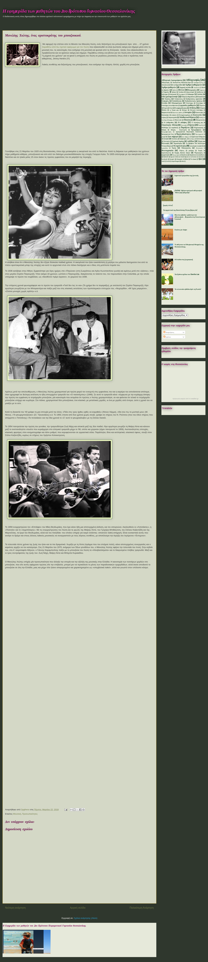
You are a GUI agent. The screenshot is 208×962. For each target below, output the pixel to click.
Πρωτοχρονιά (199, 134)
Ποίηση (164, 130)
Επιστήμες (199, 103)
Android (165, 157)
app (171, 157)
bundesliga (183, 157)
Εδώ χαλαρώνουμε (170, 97)
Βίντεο (181, 90)
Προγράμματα (196, 130)
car (189, 157)
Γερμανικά (202, 90)
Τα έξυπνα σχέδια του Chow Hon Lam (187, 274)
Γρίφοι (174, 92)
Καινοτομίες (199, 112)
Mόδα (186, 159)
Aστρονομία (176, 155)
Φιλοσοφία (199, 148)
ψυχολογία (165, 155)
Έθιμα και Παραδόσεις (188, 97)
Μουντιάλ (178, 120)
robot (163, 161)
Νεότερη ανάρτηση (15, 907)
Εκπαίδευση (176, 101)
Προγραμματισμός (166, 132)
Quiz (200, 159)
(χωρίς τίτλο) (168, 205)
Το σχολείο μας (179, 146)
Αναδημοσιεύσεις (198, 82)
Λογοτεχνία (172, 117)
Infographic (179, 159)
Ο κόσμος (182, 122)
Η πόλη (193, 108)
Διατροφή (173, 94)
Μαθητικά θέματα (188, 117)
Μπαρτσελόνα (200, 120)
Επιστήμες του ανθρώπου (170, 105)
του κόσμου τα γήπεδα (196, 146)
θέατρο (184, 110)
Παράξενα (185, 128)
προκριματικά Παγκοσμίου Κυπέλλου (189, 132)
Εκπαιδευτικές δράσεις (193, 101)
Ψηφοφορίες (198, 153)
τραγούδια (165, 148)
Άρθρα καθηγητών (194, 85)
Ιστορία (188, 112)
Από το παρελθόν (176, 85)
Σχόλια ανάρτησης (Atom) (85, 918)
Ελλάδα (164, 103)
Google (172, 159)
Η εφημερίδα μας (180, 108)
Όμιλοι (192, 125)
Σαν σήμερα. (185, 137)
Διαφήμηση (182, 94)
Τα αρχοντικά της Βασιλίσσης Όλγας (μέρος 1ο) (180, 210)
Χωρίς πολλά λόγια (182, 153)
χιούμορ (191, 150)
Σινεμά (165, 139)
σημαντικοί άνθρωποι (198, 137)
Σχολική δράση (178, 141)
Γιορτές (166, 92)
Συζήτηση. (183, 139)
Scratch (168, 161)
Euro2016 (201, 157)
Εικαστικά (201, 97)
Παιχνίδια (201, 125)
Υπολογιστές (186, 148)
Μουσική (17, 814)
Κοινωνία (197, 115)
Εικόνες (168, 99)
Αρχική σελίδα (77, 907)
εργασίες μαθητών (188, 105)
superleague (175, 161)
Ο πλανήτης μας (197, 122)
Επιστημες (189, 103)
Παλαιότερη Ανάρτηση (142, 907)
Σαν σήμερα (173, 137)
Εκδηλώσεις (179, 99)
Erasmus (194, 157)
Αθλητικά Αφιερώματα (172, 80)
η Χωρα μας (174, 110)
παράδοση (174, 127)
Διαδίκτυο (200, 92)
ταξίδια (190, 141)
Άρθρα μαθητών (169, 87)
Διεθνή (199, 94)
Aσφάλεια (184, 155)
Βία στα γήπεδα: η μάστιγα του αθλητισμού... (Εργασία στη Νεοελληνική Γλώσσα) (190, 217)
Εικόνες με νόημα (181, 230)
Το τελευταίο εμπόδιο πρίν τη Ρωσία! (188, 289)
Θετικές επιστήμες (196, 110)
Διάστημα (165, 94)
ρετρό (163, 137)
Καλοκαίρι (165, 115)
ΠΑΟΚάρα (165, 127)
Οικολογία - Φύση (169, 125)
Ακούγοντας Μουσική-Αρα (182, 82)
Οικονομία (184, 125)
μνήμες (171, 120)
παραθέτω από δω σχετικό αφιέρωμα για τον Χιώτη (65, 47)
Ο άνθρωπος (169, 122)
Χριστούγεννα (166, 153)
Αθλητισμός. (166, 82)
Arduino (177, 157)
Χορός (200, 150)
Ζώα (170, 108)
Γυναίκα (181, 92)
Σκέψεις (174, 139)
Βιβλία (174, 90)
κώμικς (164, 117)
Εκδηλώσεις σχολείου (194, 99)
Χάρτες (181, 150)
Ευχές (165, 108)
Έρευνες (202, 105)
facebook (164, 159)
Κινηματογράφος (184, 115)
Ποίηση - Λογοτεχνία (179, 130)
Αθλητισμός (193, 80)
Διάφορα (191, 94)
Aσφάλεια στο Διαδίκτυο (197, 155)
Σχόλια (167, 337)
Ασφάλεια (196, 87)
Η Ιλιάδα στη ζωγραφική (184, 259)
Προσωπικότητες (30, 814)
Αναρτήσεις (168, 332)
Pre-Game (193, 159)
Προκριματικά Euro (168, 134)
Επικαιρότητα (177, 103)
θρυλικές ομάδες (177, 112)
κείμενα (173, 115)
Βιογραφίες (192, 90)
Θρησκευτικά (166, 112)
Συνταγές (167, 141)
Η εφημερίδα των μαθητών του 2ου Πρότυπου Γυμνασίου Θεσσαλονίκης (69, 11)
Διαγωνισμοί (190, 92)
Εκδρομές (165, 101)
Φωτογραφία (167, 150)
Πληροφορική (198, 127)
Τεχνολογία (178, 143)
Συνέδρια (192, 139)
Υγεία (174, 148)
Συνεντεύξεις (201, 139)
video (182, 161)
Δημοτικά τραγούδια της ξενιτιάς (186, 175)
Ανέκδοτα (165, 85)
